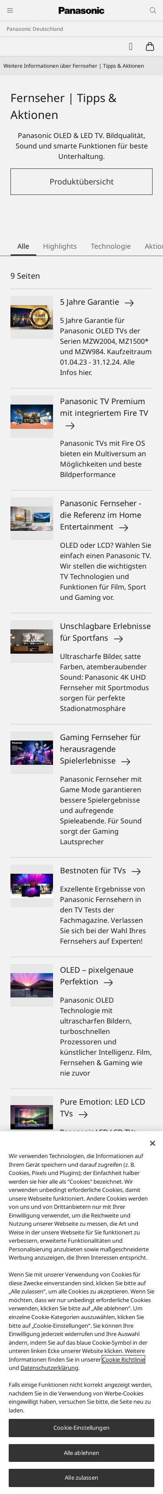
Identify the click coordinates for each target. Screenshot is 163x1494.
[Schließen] (152, 1143)
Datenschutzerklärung (49, 1368)
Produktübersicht (82, 181)
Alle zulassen (81, 1477)
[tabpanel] (81, 797)
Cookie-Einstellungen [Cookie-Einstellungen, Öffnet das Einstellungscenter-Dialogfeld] (81, 1427)
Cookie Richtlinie (123, 1359)
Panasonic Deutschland (35, 29)
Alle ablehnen (82, 1453)
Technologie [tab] (111, 246)
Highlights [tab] (60, 246)
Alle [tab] (23, 246)
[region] (81, 1312)
